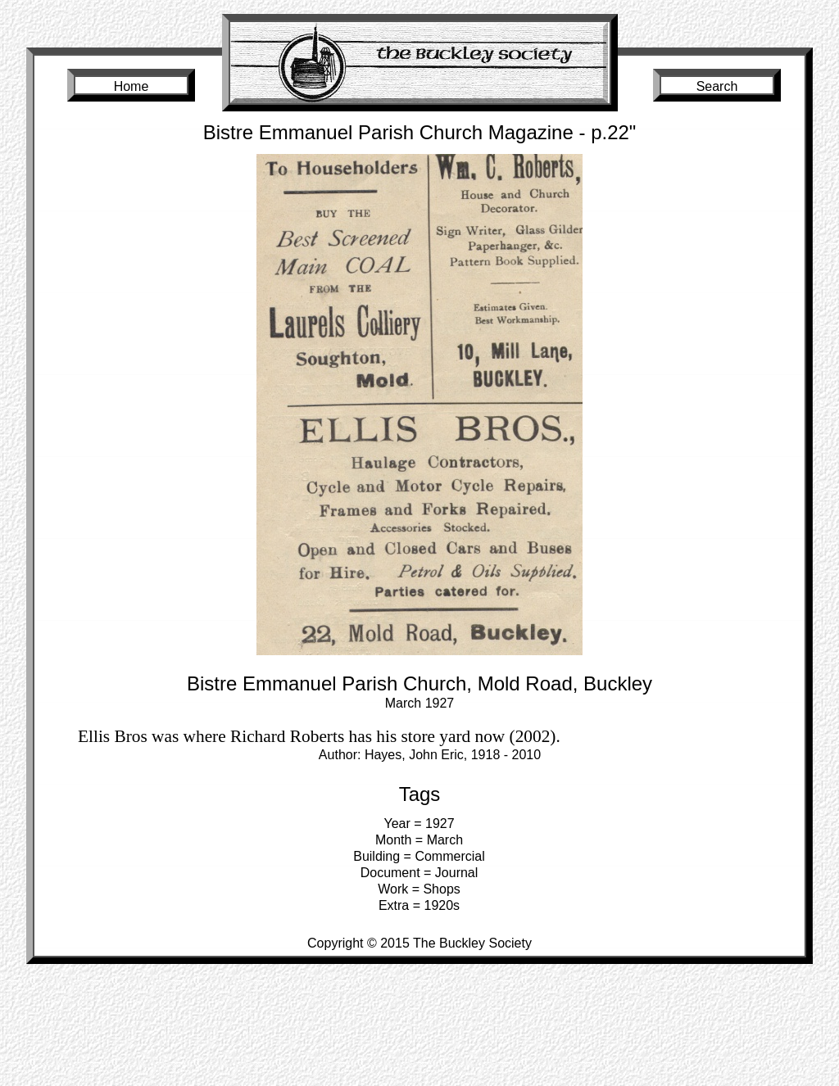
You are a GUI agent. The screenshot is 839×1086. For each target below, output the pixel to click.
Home (131, 86)
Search (717, 86)
